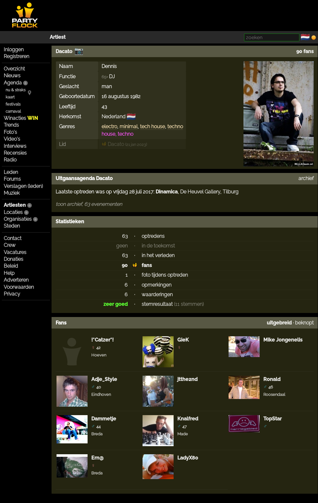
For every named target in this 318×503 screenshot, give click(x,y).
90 (125, 265)
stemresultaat (157, 304)
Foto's (10, 132)
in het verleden (158, 255)
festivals (13, 104)
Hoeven (98, 354)
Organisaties (18, 219)
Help (9, 273)
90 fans (305, 51)
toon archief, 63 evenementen (89, 204)
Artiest (58, 37)
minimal (129, 126)
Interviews (15, 146)
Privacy (12, 294)
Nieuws (12, 76)
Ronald (271, 379)
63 (125, 236)
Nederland (113, 117)
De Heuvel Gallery (200, 192)
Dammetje (103, 419)
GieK (183, 340)
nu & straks (15, 90)
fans (147, 265)
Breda (96, 433)
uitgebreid (279, 323)
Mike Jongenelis (282, 340)
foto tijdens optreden (165, 275)
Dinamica (167, 192)
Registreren (16, 56)
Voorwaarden (19, 287)
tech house (152, 126)
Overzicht (14, 69)
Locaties (13, 212)
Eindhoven (101, 394)
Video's (12, 139)
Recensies (15, 153)
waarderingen (157, 294)
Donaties (13, 259)
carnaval (13, 111)
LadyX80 (187, 458)
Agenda (13, 83)
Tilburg (230, 192)
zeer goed (115, 304)
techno (175, 126)
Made (182, 433)
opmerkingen (156, 285)
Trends (11, 125)
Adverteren (16, 280)
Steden (12, 226)
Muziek (12, 193)
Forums (12, 179)
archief (306, 178)
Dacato (64, 51)
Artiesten (15, 205)
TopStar (272, 419)
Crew (10, 245)
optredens (153, 236)
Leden (11, 172)
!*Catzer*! (102, 340)
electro (109, 126)
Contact (12, 238)
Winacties (21, 118)
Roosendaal (274, 394)
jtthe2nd (187, 379)
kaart (10, 97)
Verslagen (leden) (23, 186)
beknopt (304, 323)
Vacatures (15, 252)
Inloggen (14, 49)
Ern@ (97, 458)
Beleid (11, 266)
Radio (10, 160)
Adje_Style (104, 379)
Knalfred (187, 419)
